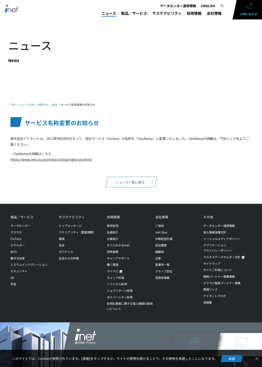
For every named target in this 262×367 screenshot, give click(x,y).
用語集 (207, 298)
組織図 (159, 247)
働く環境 (112, 260)
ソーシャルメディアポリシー (221, 234)
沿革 (158, 254)
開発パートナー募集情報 (219, 272)
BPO (13, 247)
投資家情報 (162, 273)
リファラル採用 (117, 280)
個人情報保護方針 (214, 228)
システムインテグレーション (29, 260)
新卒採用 (112, 221)
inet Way (161, 228)
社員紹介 (112, 228)
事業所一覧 (162, 260)
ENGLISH (208, 5)
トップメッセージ (70, 221)
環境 (61, 234)
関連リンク (210, 285)
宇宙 (13, 280)
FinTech (15, 234)
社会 (61, 241)
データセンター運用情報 (178, 5)
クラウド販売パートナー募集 (222, 279)
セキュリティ (18, 267)
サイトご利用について (217, 266)
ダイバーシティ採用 (119, 293)
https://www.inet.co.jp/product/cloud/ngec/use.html (51, 155)
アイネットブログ (214, 292)
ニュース (109, 13)
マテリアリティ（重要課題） (77, 228)
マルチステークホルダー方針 (222, 253)
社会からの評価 (69, 254)
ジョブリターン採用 (119, 286)
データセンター (20, 221)
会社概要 (161, 241)
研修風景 (112, 247)
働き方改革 (17, 254)
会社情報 (214, 13)
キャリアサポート (118, 254)
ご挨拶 (159, 221)
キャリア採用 (115, 273)
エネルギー (17, 241)
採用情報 (194, 13)
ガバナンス (66, 247)
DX (12, 273)
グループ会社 (163, 267)
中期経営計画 (163, 234)
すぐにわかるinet (118, 241)
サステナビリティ (167, 13)
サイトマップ (211, 259)
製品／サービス (134, 13)
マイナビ (112, 267)
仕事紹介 (112, 234)
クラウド (16, 228)
